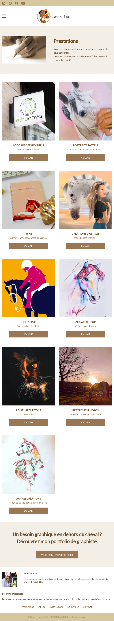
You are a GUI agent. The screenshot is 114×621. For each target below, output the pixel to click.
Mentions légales (78, 617)
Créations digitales (85, 233)
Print (28, 233)
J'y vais (28, 157)
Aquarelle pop (85, 321)
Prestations (28, 607)
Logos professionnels (28, 145)
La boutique (73, 607)
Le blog (42, 607)
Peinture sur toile (28, 410)
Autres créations (28, 498)
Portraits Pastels (85, 145)
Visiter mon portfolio (57, 554)
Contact (87, 607)
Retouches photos (85, 410)
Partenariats (56, 607)
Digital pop (28, 321)
